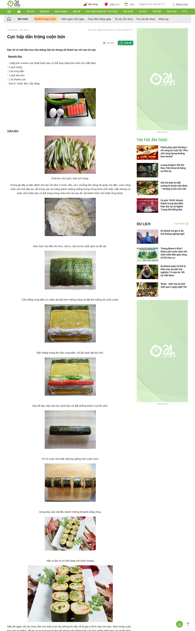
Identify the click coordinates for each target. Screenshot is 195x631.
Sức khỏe (128, 11)
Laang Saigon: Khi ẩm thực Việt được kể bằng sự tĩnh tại (173, 168)
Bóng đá (44, 11)
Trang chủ (12, 30)
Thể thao (171, 11)
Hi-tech (143, 11)
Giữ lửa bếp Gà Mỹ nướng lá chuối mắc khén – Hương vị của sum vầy (174, 185)
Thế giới (157, 11)
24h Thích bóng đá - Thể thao (101, 11)
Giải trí (76, 11)
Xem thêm (179, 223)
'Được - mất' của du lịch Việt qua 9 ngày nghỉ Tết (174, 285)
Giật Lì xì (111, 4)
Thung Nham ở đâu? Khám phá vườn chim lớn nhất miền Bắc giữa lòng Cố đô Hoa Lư (174, 253)
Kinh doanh (61, 11)
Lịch (129, 4)
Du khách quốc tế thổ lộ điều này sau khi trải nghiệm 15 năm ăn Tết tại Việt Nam (173, 271)
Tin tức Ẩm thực (124, 19)
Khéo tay (164, 19)
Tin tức (30, 11)
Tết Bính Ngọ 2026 (45, 19)
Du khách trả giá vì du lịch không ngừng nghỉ (172, 232)
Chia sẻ (128, 43)
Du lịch (144, 223)
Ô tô (184, 11)
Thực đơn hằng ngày (99, 19)
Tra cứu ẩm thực (145, 19)
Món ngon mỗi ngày (73, 19)
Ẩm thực (23, 19)
